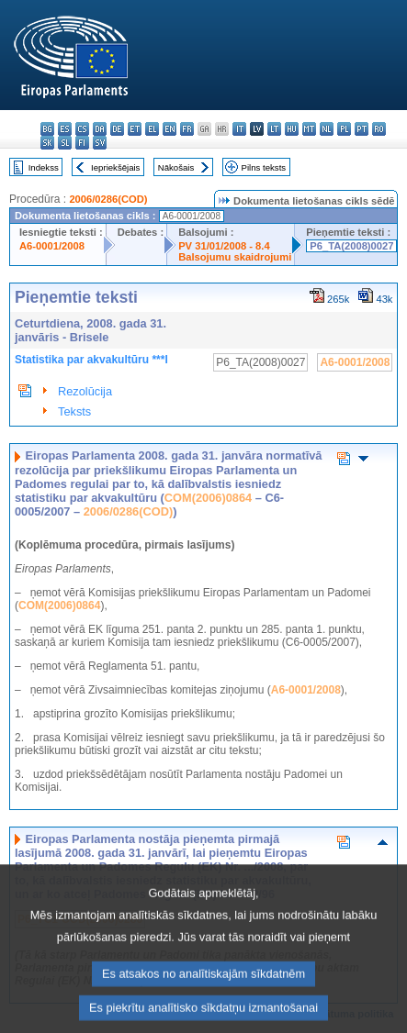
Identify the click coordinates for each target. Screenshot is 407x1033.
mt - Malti (309, 129)
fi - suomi (82, 143)
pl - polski (344, 129)
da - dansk (100, 129)
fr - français (187, 129)
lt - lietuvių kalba (274, 129)
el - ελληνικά (152, 129)
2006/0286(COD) (108, 199)
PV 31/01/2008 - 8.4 (224, 245)
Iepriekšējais (115, 167)
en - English (169, 129)
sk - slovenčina (47, 143)
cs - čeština (82, 129)
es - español (65, 129)
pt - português (361, 129)
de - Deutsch (117, 129)
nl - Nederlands (327, 129)
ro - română (379, 129)
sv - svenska (100, 143)
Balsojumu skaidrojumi (234, 256)
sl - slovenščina (65, 143)
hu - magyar (292, 129)
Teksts (74, 411)
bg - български (47, 129)
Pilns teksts (264, 167)
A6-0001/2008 (52, 245)
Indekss (43, 167)
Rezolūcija (85, 391)
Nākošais (176, 167)
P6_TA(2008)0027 (351, 245)
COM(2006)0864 (208, 498)
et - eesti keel (134, 129)
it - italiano (239, 129)
